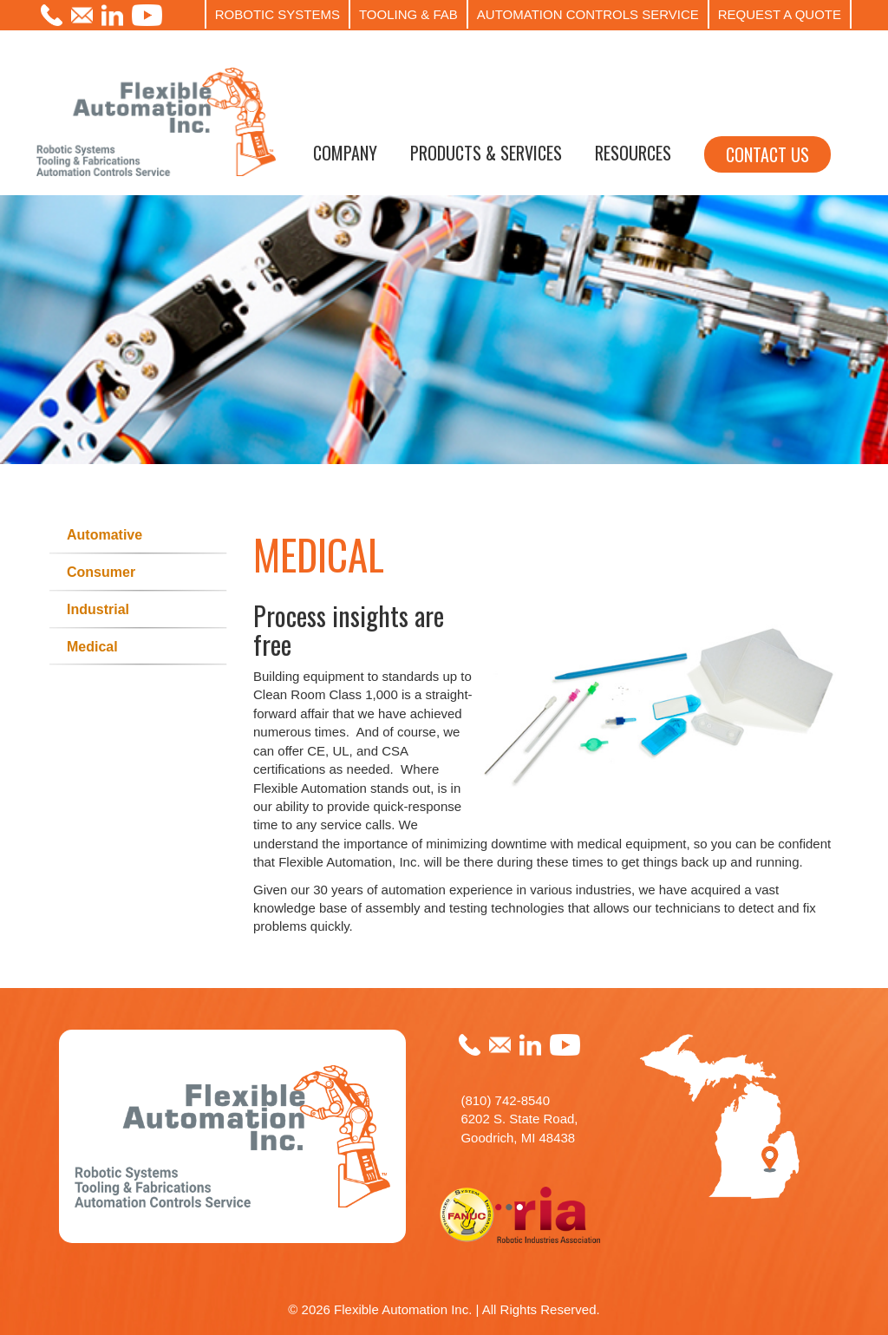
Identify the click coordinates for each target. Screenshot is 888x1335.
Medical (92, 646)
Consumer (101, 572)
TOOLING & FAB (408, 14)
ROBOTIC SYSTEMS (277, 14)
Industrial (98, 609)
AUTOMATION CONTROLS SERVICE (588, 14)
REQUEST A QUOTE (779, 14)
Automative (104, 534)
